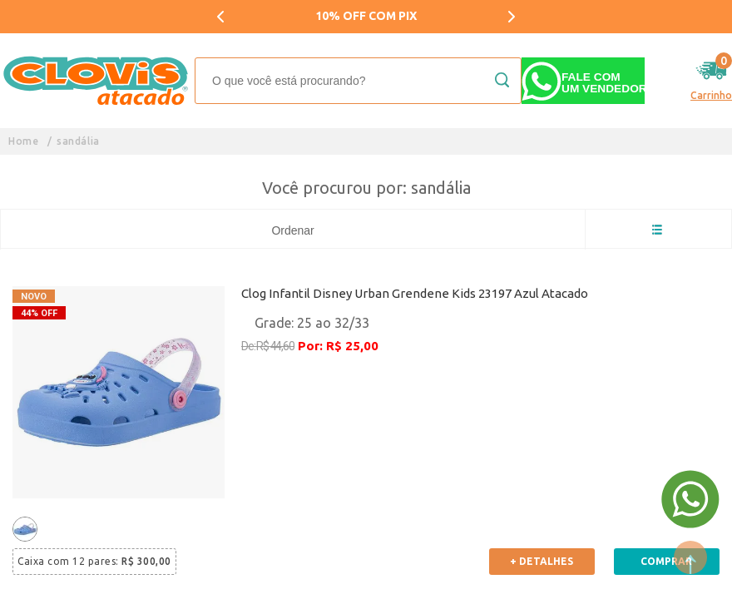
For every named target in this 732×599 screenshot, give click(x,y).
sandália (78, 141)
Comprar (666, 561)
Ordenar (292, 230)
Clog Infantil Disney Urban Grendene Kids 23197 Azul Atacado (414, 293)
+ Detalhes (541, 561)
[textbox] (358, 80)
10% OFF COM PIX (366, 15)
